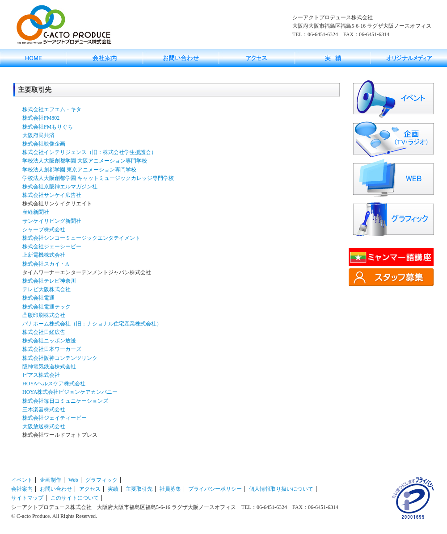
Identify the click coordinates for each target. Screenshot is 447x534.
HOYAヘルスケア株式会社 (53, 383)
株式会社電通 (38, 298)
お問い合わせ (56, 489)
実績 (113, 489)
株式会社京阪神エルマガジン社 (59, 187)
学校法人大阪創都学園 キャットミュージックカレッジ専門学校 (98, 178)
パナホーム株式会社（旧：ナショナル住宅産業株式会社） (92, 324)
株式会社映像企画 (43, 144)
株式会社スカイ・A (45, 264)
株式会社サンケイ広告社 (51, 195)
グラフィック (101, 480)
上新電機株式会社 (43, 255)
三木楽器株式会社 (43, 409)
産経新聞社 (35, 212)
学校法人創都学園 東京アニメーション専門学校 (79, 170)
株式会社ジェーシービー (51, 246)
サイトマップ (27, 498)
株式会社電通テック (46, 307)
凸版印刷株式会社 (43, 315)
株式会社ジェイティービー (54, 418)
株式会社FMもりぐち (47, 127)
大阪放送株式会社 (43, 426)
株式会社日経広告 (43, 332)
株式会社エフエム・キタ (51, 109)
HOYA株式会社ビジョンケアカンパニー (70, 392)
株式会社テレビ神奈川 (49, 281)
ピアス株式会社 (41, 375)
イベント (22, 480)
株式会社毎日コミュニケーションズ (65, 401)
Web (73, 480)
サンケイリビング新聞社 (51, 221)
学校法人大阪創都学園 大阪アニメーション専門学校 (84, 161)
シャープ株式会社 (43, 229)
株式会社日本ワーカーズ (51, 349)
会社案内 (22, 489)
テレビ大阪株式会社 (46, 289)
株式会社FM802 (40, 118)
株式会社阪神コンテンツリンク (59, 358)
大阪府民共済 (38, 135)
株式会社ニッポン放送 (49, 341)
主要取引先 (139, 489)
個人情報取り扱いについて (281, 489)
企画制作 (50, 480)
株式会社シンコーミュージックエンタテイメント (81, 238)
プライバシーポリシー (215, 489)
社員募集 (170, 489)
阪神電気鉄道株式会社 (49, 366)
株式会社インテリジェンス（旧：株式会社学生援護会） (89, 152)
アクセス (90, 489)
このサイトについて (75, 498)
